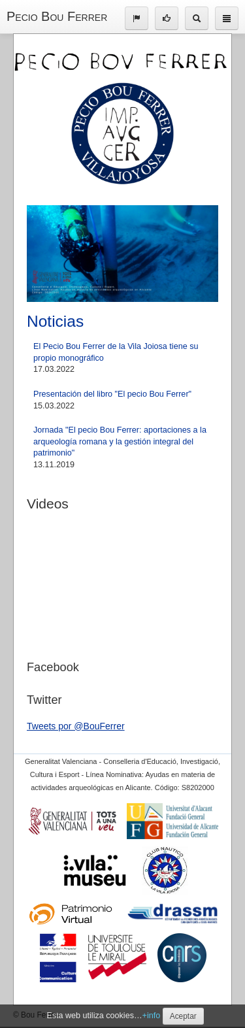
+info (151, 1015)
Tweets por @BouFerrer (76, 726)
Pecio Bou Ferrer (57, 16)
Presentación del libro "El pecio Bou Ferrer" (112, 394)
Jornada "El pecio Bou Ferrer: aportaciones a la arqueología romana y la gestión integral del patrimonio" (119, 441)
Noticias (55, 321)
